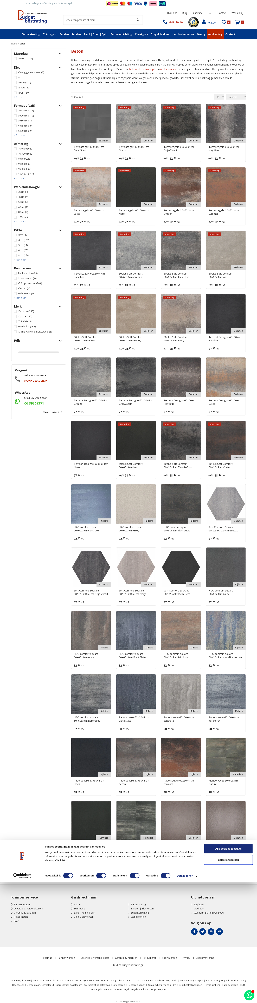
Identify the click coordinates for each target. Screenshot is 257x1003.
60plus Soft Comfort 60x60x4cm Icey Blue (176, 275)
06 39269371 (34, 403)
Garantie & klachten (25, 912)
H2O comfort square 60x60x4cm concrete (86, 528)
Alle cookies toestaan (228, 969)
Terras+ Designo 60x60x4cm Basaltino (226, 338)
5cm (23, 245)
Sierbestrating (31, 34)
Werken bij (237, 13)
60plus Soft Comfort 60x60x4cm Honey (131, 338)
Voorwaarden (169, 957)
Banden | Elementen (142, 908)
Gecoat (24, 288)
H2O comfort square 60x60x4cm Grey (131, 528)
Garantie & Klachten (126, 957)
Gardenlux (27, 326)
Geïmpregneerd (30, 283)
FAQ (210, 13)
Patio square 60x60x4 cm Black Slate (134, 718)
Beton (25, 58)
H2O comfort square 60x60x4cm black (221, 592)
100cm (23, 217)
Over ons (172, 13)
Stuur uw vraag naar (35, 397)
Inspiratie (197, 13)
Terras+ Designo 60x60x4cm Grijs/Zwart (136, 402)
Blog (184, 13)
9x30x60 (24, 169)
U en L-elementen (183, 34)
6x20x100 (25, 130)
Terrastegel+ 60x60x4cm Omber (179, 212)
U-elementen (28, 273)
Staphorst (199, 904)
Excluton (26, 311)
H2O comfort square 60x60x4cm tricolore (176, 655)
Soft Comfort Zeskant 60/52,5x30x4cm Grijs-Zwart (91, 592)
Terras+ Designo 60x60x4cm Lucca (226, 402)
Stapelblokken (160, 34)
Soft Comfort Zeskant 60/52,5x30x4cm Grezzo (223, 528)
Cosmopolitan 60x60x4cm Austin (179, 845)
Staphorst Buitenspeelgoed (209, 912)
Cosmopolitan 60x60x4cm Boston (224, 845)
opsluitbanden (168, 69)
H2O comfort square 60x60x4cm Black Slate (132, 655)
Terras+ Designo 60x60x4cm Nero (91, 465)
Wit (21, 77)
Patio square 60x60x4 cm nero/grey (224, 718)
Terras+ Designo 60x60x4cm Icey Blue (181, 402)
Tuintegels (49, 34)
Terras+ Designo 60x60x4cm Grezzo (91, 402)
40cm (23, 196)
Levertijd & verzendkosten (28, 908)
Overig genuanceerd (31, 72)
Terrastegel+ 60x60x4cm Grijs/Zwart (179, 148)
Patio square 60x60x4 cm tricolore (179, 782)
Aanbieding (215, 34)
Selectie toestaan (228, 980)
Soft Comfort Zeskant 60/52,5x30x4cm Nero (177, 592)
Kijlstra (25, 316)
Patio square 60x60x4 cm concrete (179, 718)
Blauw (24, 87)
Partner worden (22, 904)
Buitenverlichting (121, 34)
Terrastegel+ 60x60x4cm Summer (224, 212)
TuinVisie (26, 321)
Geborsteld (26, 293)
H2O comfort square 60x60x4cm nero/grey (87, 718)
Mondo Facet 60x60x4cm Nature (224, 782)
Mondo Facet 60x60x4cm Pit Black (91, 845)
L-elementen (27, 278)
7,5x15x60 (25, 148)
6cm (23, 250)
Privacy (186, 957)
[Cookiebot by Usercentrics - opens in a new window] (22, 996)
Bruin (24, 92)
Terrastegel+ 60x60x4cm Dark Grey (89, 148)
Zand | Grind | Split (95, 34)
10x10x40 (26, 173)
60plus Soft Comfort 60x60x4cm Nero (131, 465)
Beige (24, 82)
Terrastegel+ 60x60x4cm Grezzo (134, 148)
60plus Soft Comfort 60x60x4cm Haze (86, 338)
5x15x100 (26, 110)
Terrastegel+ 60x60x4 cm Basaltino (89, 275)
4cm (23, 240)
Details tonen (185, 996)
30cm (23, 191)
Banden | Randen (70, 34)
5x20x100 (26, 115)
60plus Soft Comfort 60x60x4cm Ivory (175, 338)
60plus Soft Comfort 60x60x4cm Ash (220, 275)
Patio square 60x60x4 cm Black (89, 782)
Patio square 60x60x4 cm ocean (134, 782)
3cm (22, 235)
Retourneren (21, 916)
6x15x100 (25, 125)
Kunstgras (141, 34)
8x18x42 (24, 158)
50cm (23, 202)
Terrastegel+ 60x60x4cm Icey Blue (224, 148)
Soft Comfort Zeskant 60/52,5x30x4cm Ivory (132, 592)
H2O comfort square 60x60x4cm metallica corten (225, 655)
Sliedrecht (199, 908)
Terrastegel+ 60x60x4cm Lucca (89, 212)
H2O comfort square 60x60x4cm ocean (86, 655)
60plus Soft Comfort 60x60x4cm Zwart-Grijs (178, 465)
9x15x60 (24, 163)
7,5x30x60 (25, 153)
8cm (23, 255)
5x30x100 (25, 120)
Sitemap (47, 957)
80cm (23, 212)
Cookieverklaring (205, 957)
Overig (201, 34)
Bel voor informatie (35, 375)
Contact (222, 13)
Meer (52, 412)
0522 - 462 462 (35, 381)
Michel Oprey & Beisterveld (35, 331)
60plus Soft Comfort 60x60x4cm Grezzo (131, 275)
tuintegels (150, 69)
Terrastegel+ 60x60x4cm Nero (134, 212)
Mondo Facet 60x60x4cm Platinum (134, 845)
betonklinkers (136, 69)
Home (77, 904)
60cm (23, 207)
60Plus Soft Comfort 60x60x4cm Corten (221, 465)
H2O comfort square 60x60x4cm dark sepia (177, 528)
